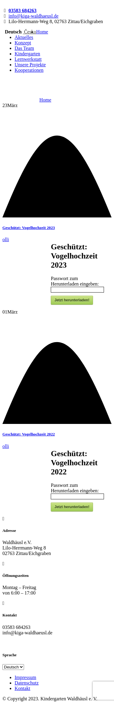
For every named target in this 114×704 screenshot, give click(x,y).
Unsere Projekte (30, 64)
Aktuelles (24, 37)
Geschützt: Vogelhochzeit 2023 (28, 227)
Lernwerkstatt (28, 59)
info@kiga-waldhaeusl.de (33, 16)
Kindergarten (27, 53)
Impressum (25, 677)
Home (42, 31)
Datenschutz (27, 682)
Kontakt (22, 688)
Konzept (23, 42)
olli (5, 239)
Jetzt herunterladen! (71, 300)
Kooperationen (29, 70)
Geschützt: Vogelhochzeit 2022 (28, 434)
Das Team (24, 48)
